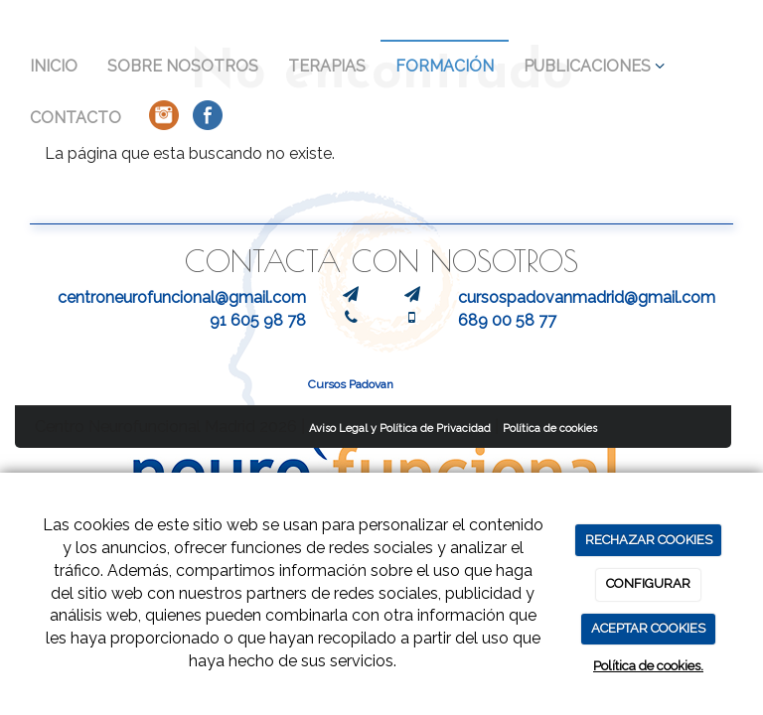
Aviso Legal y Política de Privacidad (400, 428)
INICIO (53, 66)
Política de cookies (550, 428)
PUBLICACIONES (594, 66)
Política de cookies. (648, 665)
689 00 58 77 (507, 320)
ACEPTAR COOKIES (648, 628)
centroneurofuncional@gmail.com (182, 297)
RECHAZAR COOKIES (648, 539)
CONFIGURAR (648, 583)
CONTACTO (75, 117)
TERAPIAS (327, 66)
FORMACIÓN (444, 66)
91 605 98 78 (258, 320)
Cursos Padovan (350, 384)
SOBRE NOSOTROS (182, 66)
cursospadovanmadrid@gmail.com (586, 297)
